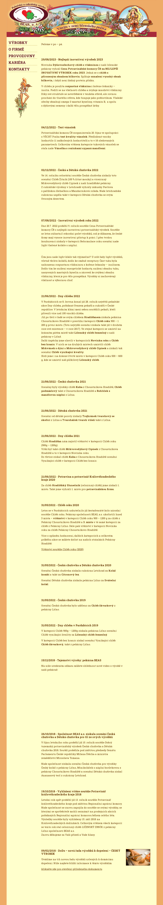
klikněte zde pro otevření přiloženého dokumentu (71, 869)
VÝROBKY (18, 42)
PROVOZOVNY (22, 56)
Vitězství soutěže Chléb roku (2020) (62, 549)
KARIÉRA (17, 62)
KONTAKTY (19, 69)
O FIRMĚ (16, 49)
